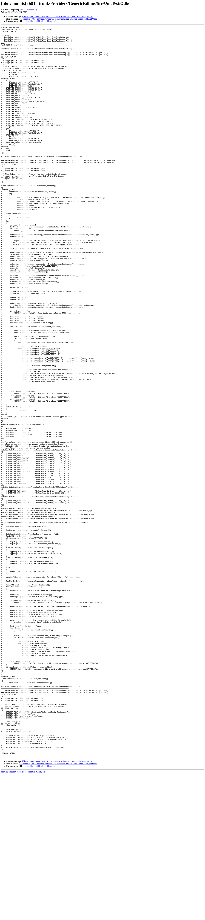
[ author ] (52, 21)
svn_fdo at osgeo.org (28, 10)
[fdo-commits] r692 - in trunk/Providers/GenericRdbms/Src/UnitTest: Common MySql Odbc (58, 19)
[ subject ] (43, 21)
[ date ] (28, 21)
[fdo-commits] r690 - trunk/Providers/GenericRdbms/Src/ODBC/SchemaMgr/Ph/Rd (57, 16)
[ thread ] (35, 21)
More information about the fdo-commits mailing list (23, 918)
